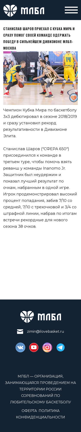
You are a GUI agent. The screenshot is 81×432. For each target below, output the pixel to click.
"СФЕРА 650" (55, 149)
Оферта (29, 411)
